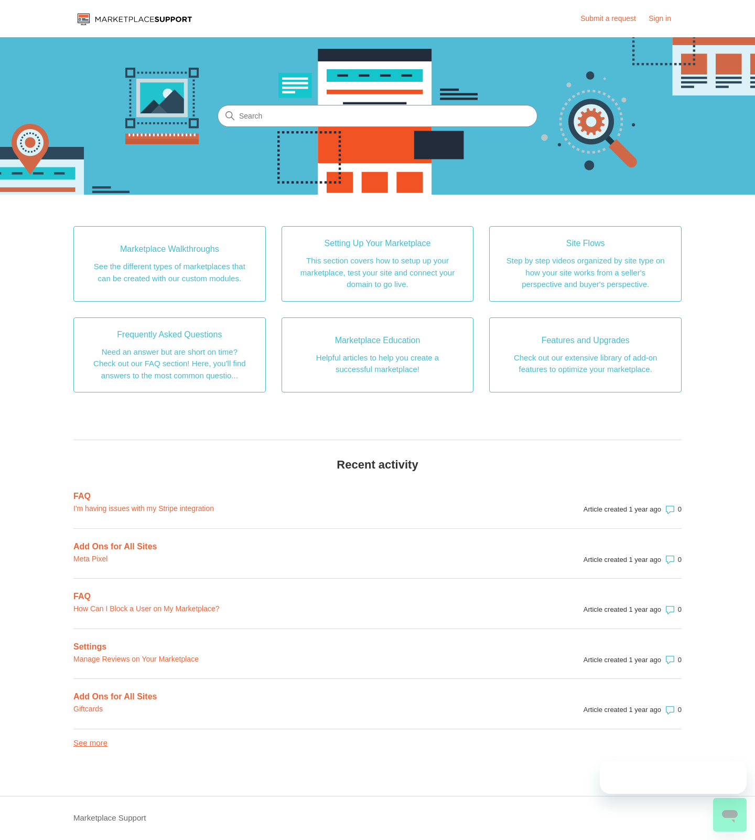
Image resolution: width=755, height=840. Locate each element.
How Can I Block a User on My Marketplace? (146, 608)
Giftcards (88, 709)
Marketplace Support (109, 817)
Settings (89, 646)
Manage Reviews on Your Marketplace (136, 659)
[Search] (377, 115)
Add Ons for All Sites (115, 546)
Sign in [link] (660, 18)
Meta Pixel (90, 559)
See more (90, 742)
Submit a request (608, 18)
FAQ (82, 496)
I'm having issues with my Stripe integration (143, 508)
